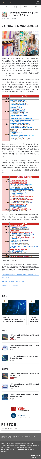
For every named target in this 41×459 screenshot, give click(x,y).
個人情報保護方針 (14, 436)
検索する (38, 2)
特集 (25, 7)
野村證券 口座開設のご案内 (9, 428)
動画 (36, 7)
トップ (5, 7)
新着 (15, 7)
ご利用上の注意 (5, 436)
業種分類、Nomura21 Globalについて (13, 281)
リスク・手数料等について (27, 436)
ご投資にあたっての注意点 (10, 285)
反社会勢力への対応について (8, 437)
